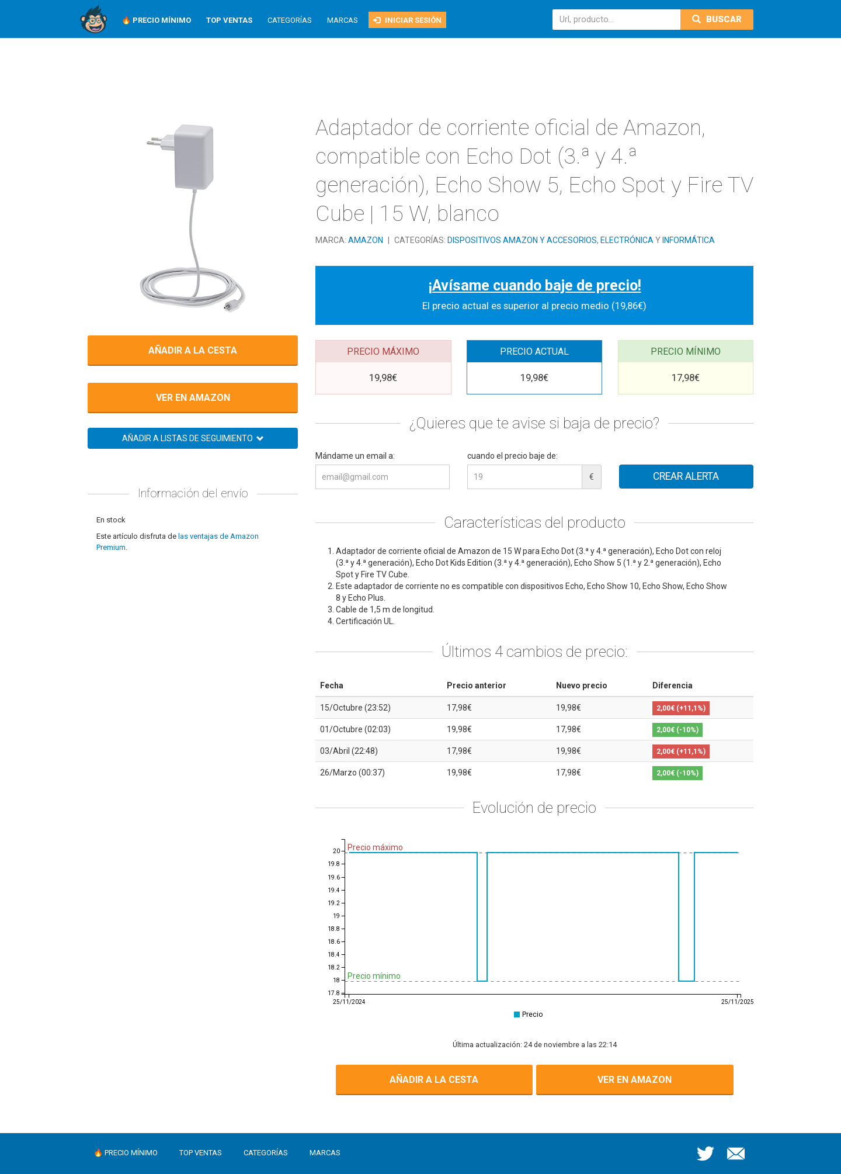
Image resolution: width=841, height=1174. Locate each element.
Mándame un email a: (355, 455)
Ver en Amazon (193, 397)
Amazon (366, 240)
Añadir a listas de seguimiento (193, 438)
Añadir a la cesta (192, 350)
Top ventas (200, 1152)
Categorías (289, 20)
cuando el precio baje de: (512, 455)
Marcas (342, 20)
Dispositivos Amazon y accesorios (522, 240)
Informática (688, 240)
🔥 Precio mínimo (125, 1152)
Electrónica (627, 240)
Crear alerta (686, 476)
